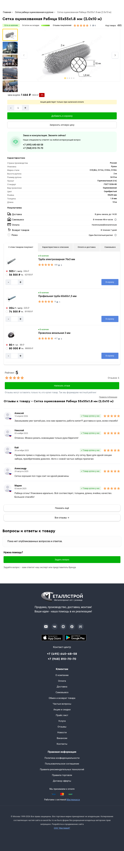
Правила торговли (62, 775)
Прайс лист (62, 715)
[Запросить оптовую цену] (62, 125)
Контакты (62, 744)
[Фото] (69, 55)
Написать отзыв (62, 385)
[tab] (65, 78)
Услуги (62, 721)
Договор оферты (62, 781)
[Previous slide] (24, 55)
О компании (62, 675)
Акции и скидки (62, 709)
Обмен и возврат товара (62, 698)
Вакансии (62, 738)
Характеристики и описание (55, 247)
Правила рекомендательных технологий (62, 769)
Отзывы (62, 726)
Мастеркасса (73, 799)
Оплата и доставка (87, 247)
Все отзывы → (62, 517)
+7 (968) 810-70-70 (33, 148)
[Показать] (62, 508)
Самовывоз (110, 247)
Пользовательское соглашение (62, 763)
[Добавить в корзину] (62, 115)
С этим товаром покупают (20, 247)
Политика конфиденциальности (62, 758)
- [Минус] (10, 108)
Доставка (62, 686)
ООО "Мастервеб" (62, 828)
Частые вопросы (62, 703)
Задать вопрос (62, 559)
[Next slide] (115, 55)
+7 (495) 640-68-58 (33, 144)
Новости (62, 732)
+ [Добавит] (25, 108)
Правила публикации (108, 397)
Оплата (62, 681)
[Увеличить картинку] (11, 261)
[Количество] (18, 107)
